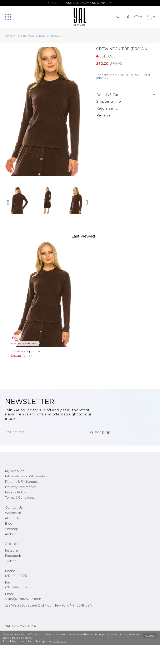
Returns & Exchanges (21, 482)
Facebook (13, 556)
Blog (8, 523)
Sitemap (11, 529)
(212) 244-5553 (16, 587)
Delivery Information (20, 487)
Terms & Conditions (19, 497)
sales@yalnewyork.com (23, 599)
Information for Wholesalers (26, 476)
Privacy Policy (15, 492)
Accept (150, 635)
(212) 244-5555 (16, 576)
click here (59, 641)
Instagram (12, 550)
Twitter (10, 561)
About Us (12, 518)
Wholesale (13, 513)
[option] (19, 202)
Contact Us (13, 508)
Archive (10, 534)
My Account (14, 471)
